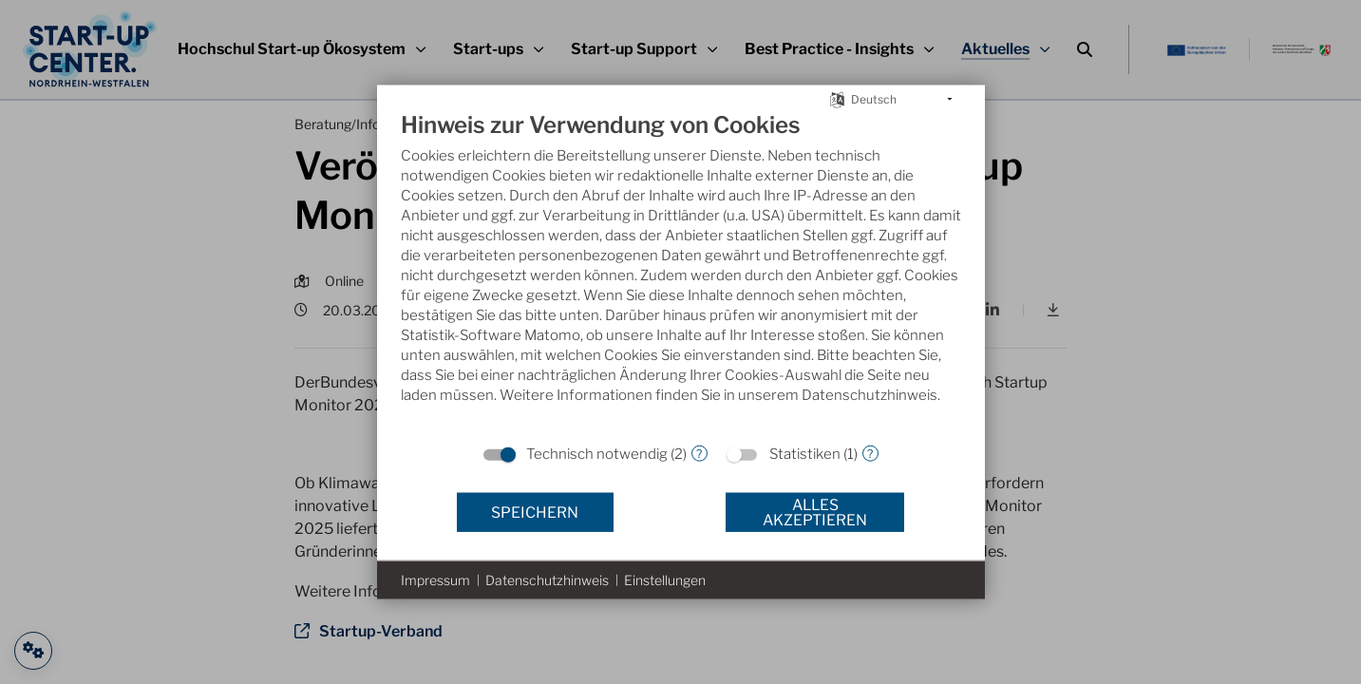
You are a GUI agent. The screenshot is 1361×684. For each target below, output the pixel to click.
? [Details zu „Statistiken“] (870, 453)
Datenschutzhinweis (547, 580)
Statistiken (805, 454)
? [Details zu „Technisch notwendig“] (699, 453)
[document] (681, 272)
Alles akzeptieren (815, 511)
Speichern (534, 512)
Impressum (435, 580)
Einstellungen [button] (665, 580)
